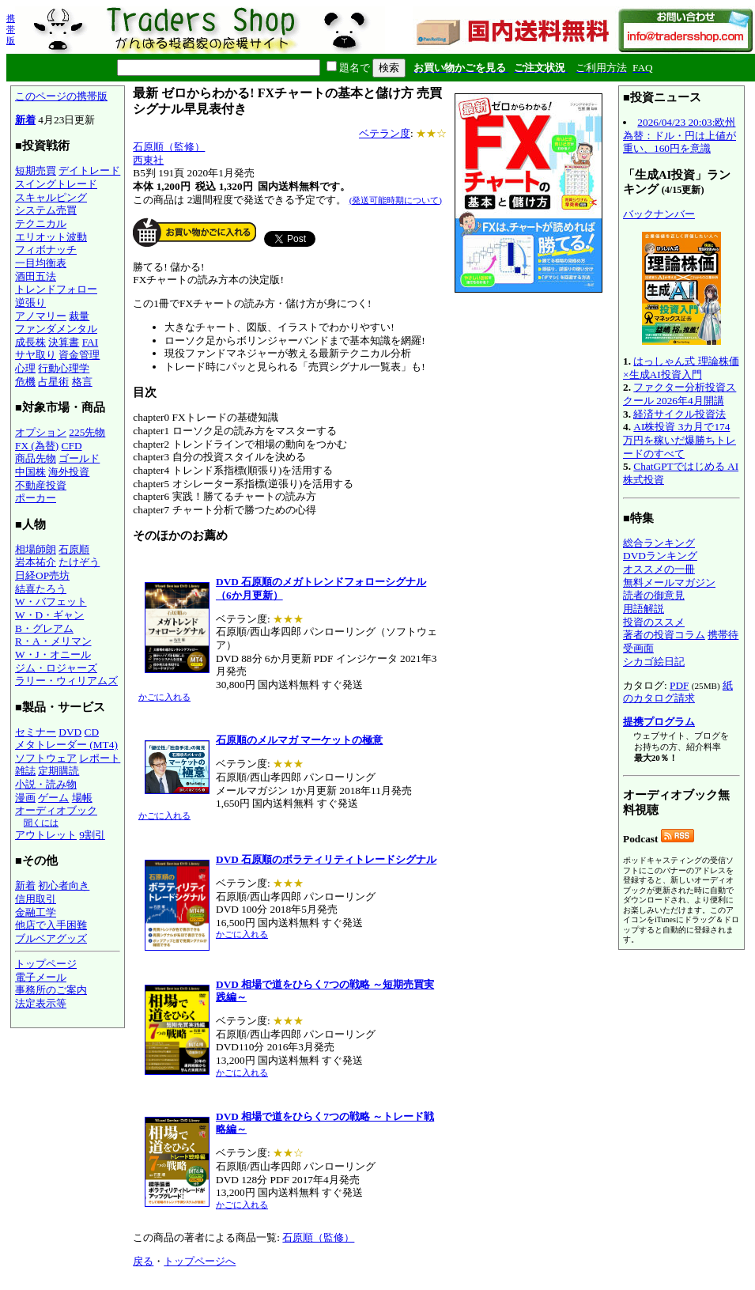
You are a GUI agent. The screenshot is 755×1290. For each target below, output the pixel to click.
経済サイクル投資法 (679, 414)
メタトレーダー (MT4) (66, 745)
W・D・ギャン (49, 615)
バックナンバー (659, 214)
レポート (99, 758)
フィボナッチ (46, 249)
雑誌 (25, 771)
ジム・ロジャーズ (56, 668)
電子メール (40, 977)
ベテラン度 (384, 133)
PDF (679, 685)
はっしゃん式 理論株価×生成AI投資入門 (681, 367)
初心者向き (63, 885)
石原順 (74, 549)
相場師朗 (35, 549)
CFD (72, 446)
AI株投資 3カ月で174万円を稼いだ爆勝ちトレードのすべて (679, 440)
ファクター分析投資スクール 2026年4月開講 (679, 394)
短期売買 (35, 170)
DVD (70, 732)
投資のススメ (654, 622)
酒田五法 (35, 276)
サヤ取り (35, 355)
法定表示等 (40, 1003)
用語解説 (643, 609)
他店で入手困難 (51, 925)
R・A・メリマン (53, 641)
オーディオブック (56, 810)
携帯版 (10, 29)
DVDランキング (660, 556)
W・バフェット (51, 601)
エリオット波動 (51, 237)
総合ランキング (659, 543)
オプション (40, 432)
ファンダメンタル (56, 329)
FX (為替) (37, 446)
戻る (143, 1261)
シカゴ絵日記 (654, 662)
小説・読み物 (46, 784)
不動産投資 (40, 485)
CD (92, 732)
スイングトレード (56, 184)
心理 (25, 368)
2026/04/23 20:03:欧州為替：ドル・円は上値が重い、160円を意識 (679, 135)
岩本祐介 (35, 562)
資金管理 (79, 355)
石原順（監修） (169, 147)
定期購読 (58, 771)
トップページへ (200, 1261)
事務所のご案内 (51, 990)
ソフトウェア (46, 758)
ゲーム (53, 798)
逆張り (30, 302)
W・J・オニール (53, 654)
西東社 (148, 160)
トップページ (46, 964)
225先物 (87, 432)
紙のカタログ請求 (678, 692)
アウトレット (46, 835)
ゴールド (79, 458)
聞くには (41, 822)
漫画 (25, 798)
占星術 (53, 382)
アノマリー (40, 316)
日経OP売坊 (42, 575)
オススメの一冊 (659, 569)
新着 (25, 120)
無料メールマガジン (669, 582)
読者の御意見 (654, 595)
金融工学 (35, 912)
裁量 (79, 316)
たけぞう (79, 562)
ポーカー (35, 498)
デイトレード (89, 170)
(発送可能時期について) (395, 200)
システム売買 (46, 210)
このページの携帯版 (61, 96)
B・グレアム (44, 628)
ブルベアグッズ (51, 938)
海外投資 (68, 472)
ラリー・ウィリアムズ (66, 681)
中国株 (30, 472)
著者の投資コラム (664, 635)
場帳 (82, 798)
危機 (25, 382)
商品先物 (35, 458)
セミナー (35, 732)
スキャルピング (51, 197)
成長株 (30, 342)
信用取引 (35, 899)
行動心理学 (63, 368)
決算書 (63, 342)
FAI (90, 342)
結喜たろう (40, 589)
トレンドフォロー (56, 289)
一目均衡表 (40, 263)
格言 (82, 382)
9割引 (92, 835)
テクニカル (40, 223)
